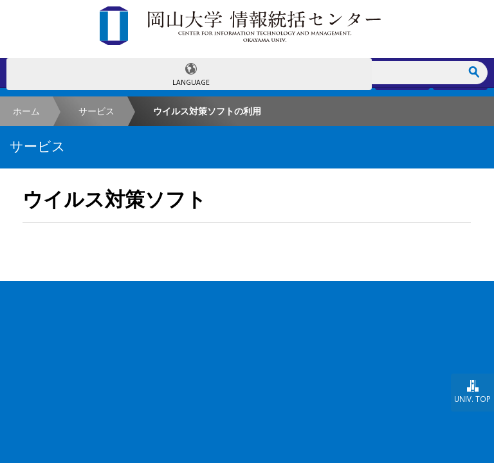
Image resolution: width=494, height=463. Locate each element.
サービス (96, 111)
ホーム (26, 111)
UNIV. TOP (472, 399)
